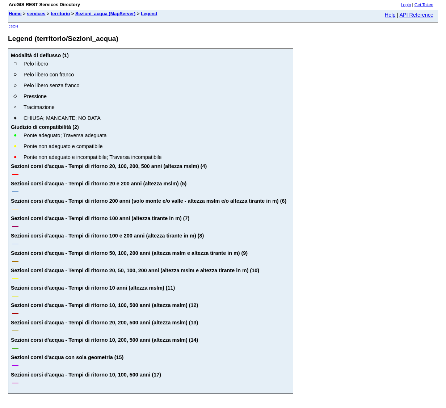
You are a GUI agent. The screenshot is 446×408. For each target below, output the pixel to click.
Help (390, 15)
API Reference (416, 15)
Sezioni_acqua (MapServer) (105, 13)
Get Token (424, 5)
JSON (13, 26)
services (36, 13)
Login (406, 5)
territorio (60, 13)
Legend (149, 13)
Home (15, 13)
